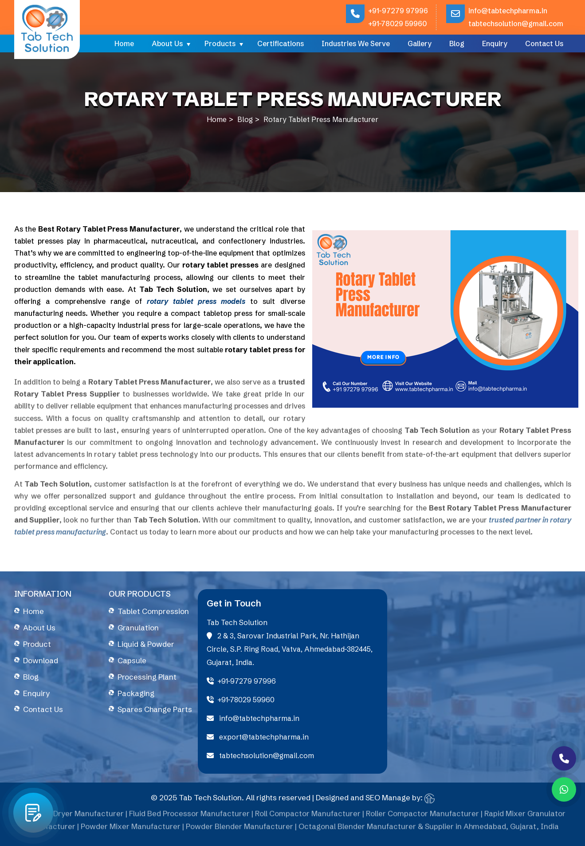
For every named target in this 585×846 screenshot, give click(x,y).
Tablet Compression (153, 611)
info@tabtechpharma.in (507, 10)
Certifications (280, 43)
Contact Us (544, 43)
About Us (167, 43)
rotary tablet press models (196, 301)
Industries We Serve (356, 43)
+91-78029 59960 (397, 23)
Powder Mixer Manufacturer (131, 829)
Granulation (138, 627)
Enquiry (494, 43)
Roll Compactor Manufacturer (308, 817)
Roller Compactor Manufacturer (422, 817)
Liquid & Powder (146, 644)
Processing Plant (147, 676)
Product (37, 644)
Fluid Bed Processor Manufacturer (189, 817)
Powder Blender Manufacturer (239, 829)
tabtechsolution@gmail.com (515, 23)
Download (40, 660)
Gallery (420, 43)
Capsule (132, 660)
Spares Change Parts (155, 709)
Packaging (136, 693)
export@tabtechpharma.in (258, 736)
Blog (456, 43)
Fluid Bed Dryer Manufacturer (72, 817)
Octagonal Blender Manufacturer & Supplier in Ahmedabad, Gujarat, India (428, 829)
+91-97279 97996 (398, 10)
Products (220, 43)
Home (124, 43)
